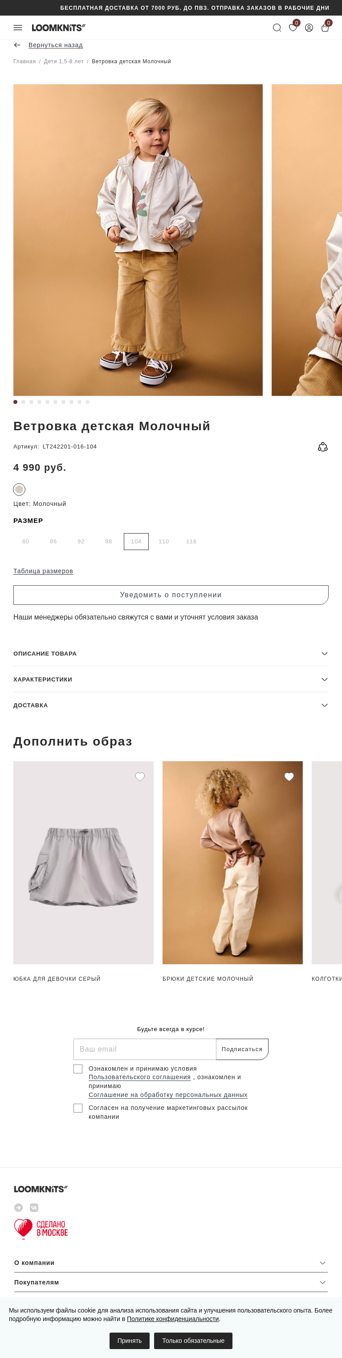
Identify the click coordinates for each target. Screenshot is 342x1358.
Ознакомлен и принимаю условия (143, 1068)
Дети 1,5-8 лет (64, 61)
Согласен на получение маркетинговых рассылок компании (168, 1112)
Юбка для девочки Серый (57, 979)
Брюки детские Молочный (208, 979)
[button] (171, 653)
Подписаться (242, 1049)
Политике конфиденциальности (173, 1318)
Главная (24, 61)
